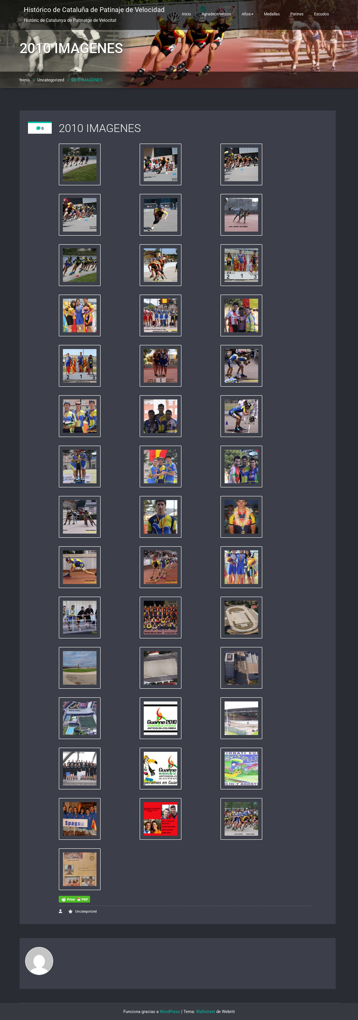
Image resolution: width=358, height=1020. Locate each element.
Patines (296, 14)
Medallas (272, 14)
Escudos (321, 14)
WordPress (170, 1011)
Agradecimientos (216, 14)
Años (247, 14)
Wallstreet (205, 1011)
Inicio (186, 14)
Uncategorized (50, 80)
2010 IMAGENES (86, 80)
